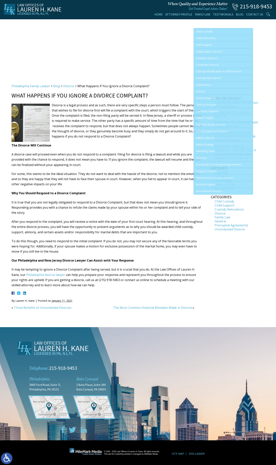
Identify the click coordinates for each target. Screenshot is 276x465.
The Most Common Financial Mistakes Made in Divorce (152, 308)
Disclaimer (197, 453)
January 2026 (224, 188)
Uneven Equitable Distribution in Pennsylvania (236, 105)
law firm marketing (116, 454)
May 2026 (221, 173)
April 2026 (222, 177)
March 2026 (223, 181)
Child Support (224, 205)
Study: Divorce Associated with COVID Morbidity (236, 124)
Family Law (202, 14)
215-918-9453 (256, 6)
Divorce (68, 86)
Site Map (178, 453)
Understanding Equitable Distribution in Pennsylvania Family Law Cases (235, 136)
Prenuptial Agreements (231, 225)
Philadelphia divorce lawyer (45, 275)
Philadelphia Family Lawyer (31, 86)
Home (158, 14)
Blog (239, 14)
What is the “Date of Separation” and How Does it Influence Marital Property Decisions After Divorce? (235, 152)
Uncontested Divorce (230, 229)
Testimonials (223, 14)
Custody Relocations (229, 209)
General (220, 221)
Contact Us (254, 14)
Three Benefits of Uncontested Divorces (42, 308)
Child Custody (224, 201)
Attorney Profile (178, 14)
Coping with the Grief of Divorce (232, 114)
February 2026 (225, 185)
